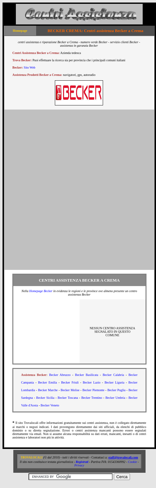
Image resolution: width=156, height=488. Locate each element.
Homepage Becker (41, 291)
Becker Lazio (92, 382)
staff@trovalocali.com (123, 457)
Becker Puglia (116, 390)
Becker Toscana (68, 397)
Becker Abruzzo (60, 375)
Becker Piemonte (93, 390)
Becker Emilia (47, 382)
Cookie (132, 462)
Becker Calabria (113, 375)
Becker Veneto (50, 405)
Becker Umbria (115, 397)
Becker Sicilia (45, 397)
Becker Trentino (91, 397)
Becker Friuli (70, 382)
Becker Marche (48, 390)
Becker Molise (70, 390)
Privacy (79, 465)
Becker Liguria (115, 382)
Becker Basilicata (86, 375)
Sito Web (30, 67)
